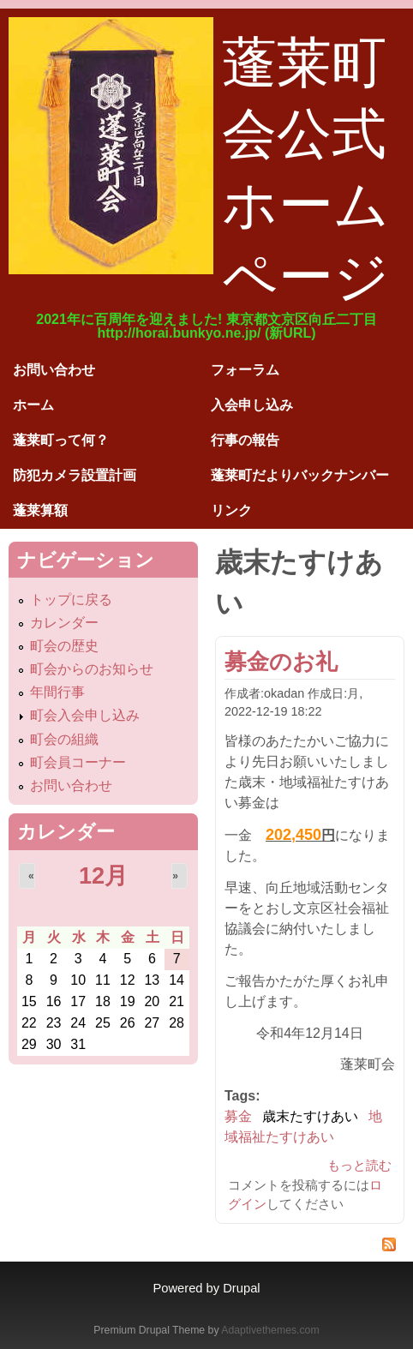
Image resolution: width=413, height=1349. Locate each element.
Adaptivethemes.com (270, 1330)
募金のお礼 (281, 662)
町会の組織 (64, 739)
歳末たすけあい (310, 1116)
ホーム (33, 405)
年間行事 (57, 692)
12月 (103, 875)
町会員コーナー (78, 762)
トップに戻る (71, 599)
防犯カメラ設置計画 (74, 475)
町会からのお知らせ (91, 669)
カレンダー (64, 622)
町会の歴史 (64, 646)
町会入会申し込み (85, 715)
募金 (238, 1116)
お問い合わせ (54, 370)
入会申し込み (252, 405)
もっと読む (359, 1165)
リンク (231, 510)
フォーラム (245, 370)
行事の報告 (245, 440)
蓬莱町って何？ (61, 440)
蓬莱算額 (40, 510)
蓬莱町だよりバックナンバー (300, 475)
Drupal (241, 1288)
